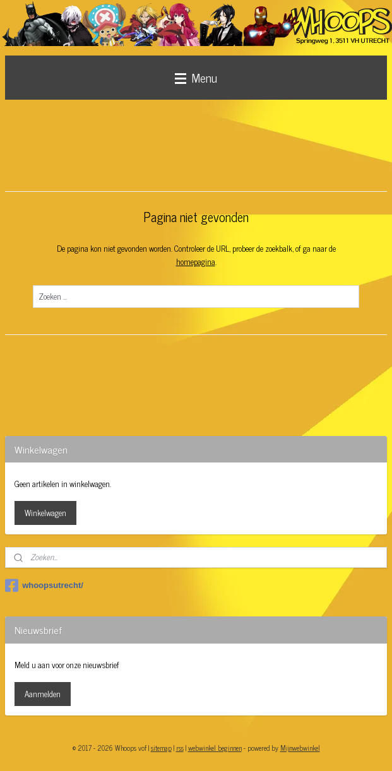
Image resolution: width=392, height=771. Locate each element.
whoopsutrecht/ (44, 585)
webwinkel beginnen (215, 747)
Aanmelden (43, 693)
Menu (196, 77)
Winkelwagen (45, 512)
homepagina (195, 261)
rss (180, 747)
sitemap (161, 747)
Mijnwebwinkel (300, 747)
